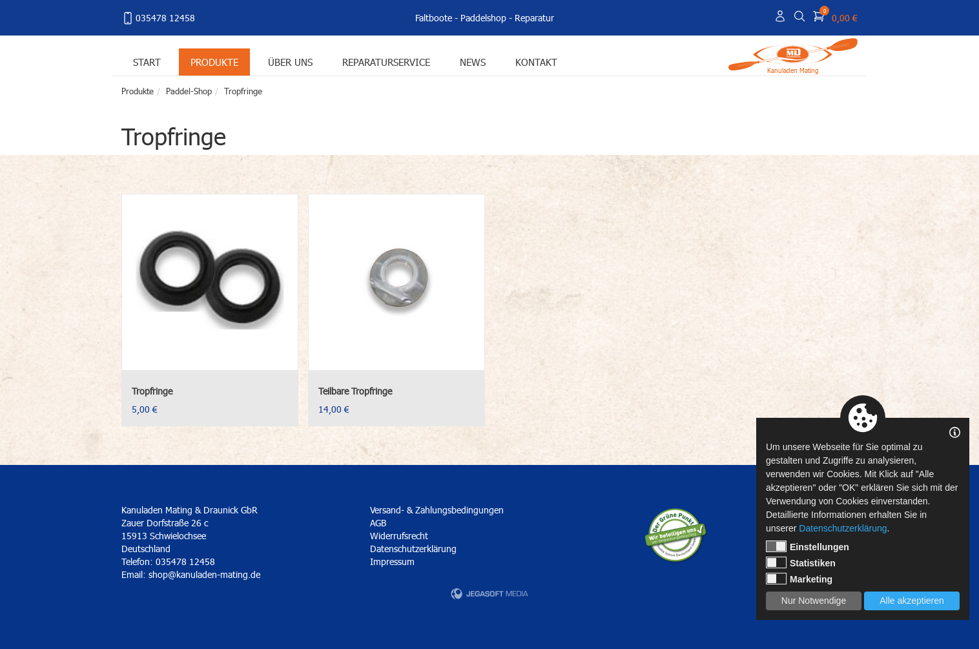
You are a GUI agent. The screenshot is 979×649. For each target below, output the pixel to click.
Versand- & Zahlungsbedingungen (437, 509)
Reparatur (534, 17)
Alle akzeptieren (912, 600)
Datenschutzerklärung (413, 548)
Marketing (799, 578)
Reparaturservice (386, 62)
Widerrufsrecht (399, 535)
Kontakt (536, 62)
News (473, 62)
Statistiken (801, 562)
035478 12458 (158, 18)
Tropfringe (243, 91)
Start (147, 62)
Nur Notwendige (813, 600)
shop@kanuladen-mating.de (204, 574)
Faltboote (433, 17)
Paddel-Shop (189, 91)
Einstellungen (807, 546)
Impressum (392, 561)
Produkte (214, 62)
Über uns (290, 62)
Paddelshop (483, 17)
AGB (378, 522)
